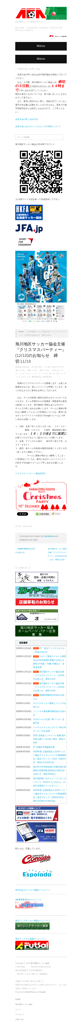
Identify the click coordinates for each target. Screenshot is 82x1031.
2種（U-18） (20, 370)
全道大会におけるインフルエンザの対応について (38, 126)
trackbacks (49, 536)
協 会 (52, 373)
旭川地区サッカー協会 (23, 1004)
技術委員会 (47, 377)
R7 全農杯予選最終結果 (44, 747)
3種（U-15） (32, 370)
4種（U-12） (45, 370)
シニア (21, 373)
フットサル (43, 373)
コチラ (33, 985)
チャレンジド (31, 373)
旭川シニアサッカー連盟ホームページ (32, 924)
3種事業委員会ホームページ (32, 903)
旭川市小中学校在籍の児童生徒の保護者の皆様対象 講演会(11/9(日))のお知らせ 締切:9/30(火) (49, 770)
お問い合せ (19, 1019)
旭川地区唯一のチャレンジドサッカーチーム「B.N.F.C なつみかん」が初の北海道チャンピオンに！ (49, 782)
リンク (17, 1009)
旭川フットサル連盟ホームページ (32, 944)
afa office (38, 367)
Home (21, 331)
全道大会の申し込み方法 (26, 119)
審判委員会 (36, 377)
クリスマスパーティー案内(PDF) (30, 473)
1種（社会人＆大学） (56, 367)
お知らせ (55, 370)
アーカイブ (19, 1014)
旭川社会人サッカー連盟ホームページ (32, 890)
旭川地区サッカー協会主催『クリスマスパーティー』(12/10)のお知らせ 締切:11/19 (48, 675)
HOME (17, 999)
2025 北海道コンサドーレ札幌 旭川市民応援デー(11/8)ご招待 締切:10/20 (49, 739)
